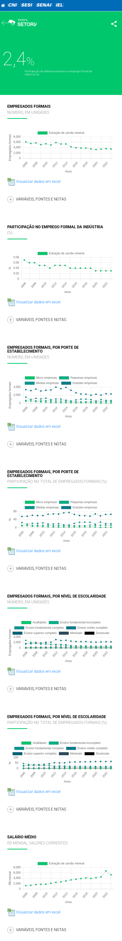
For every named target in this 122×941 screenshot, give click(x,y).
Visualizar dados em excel (34, 181)
